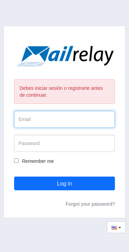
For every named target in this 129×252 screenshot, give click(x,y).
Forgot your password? (90, 204)
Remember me (34, 161)
